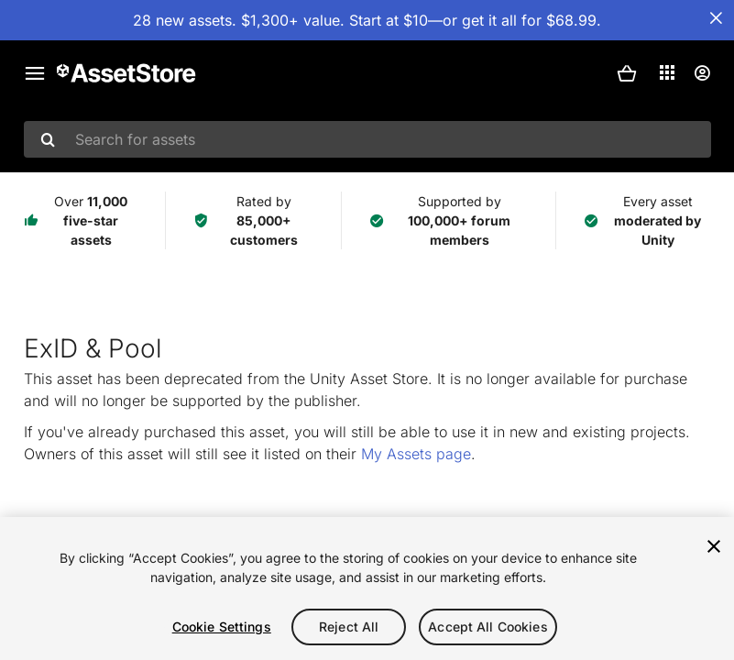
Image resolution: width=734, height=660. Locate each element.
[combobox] (367, 139)
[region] (367, 588)
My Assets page (416, 454)
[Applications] (667, 72)
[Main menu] (34, 73)
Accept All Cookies (488, 626)
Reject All (348, 626)
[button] (627, 73)
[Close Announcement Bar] (716, 18)
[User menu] (702, 73)
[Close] (714, 546)
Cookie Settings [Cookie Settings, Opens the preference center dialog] (221, 626)
